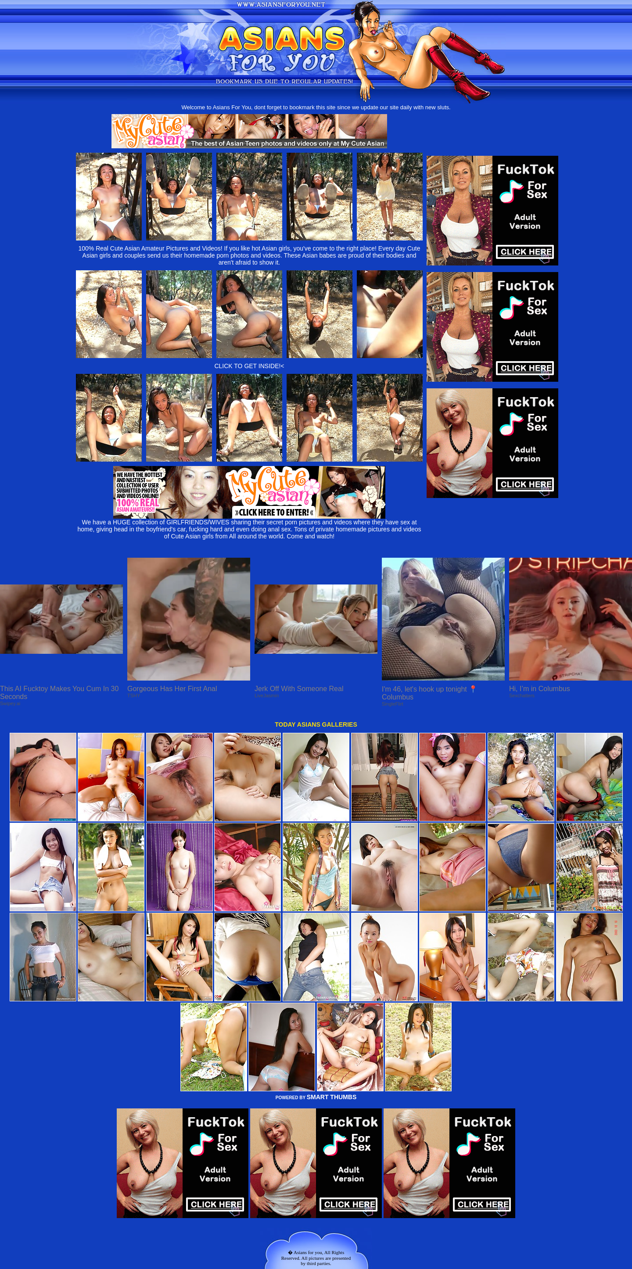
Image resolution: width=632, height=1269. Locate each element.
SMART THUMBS (332, 1097)
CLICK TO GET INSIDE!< (249, 365)
